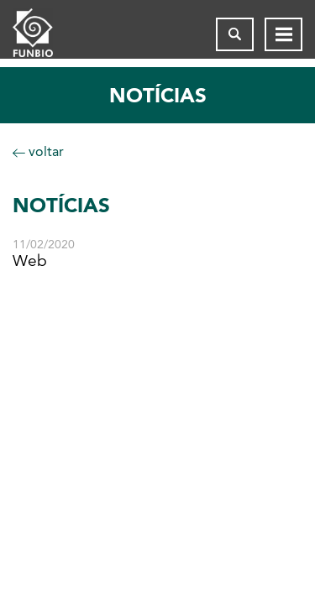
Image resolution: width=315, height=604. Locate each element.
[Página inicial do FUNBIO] (46, 34)
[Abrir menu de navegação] (283, 34)
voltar (38, 151)
